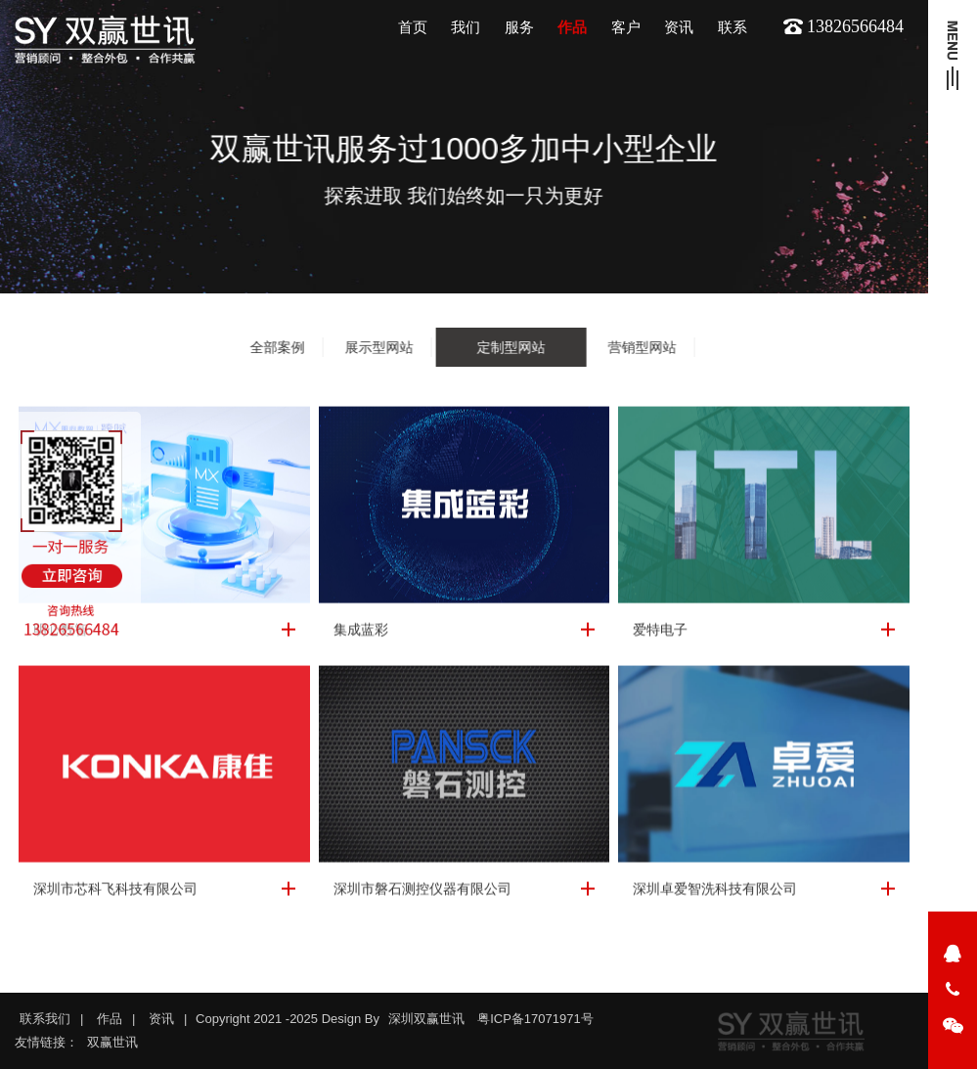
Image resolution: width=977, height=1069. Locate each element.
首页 (412, 27)
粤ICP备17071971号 (535, 1018)
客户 (626, 27)
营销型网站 (641, 347)
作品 (572, 27)
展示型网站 (378, 347)
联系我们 (45, 1018)
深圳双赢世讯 (426, 1018)
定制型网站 (510, 347)
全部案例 (276, 347)
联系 (732, 27)
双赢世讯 (112, 1042)
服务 (519, 27)
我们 (465, 27)
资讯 (678, 27)
